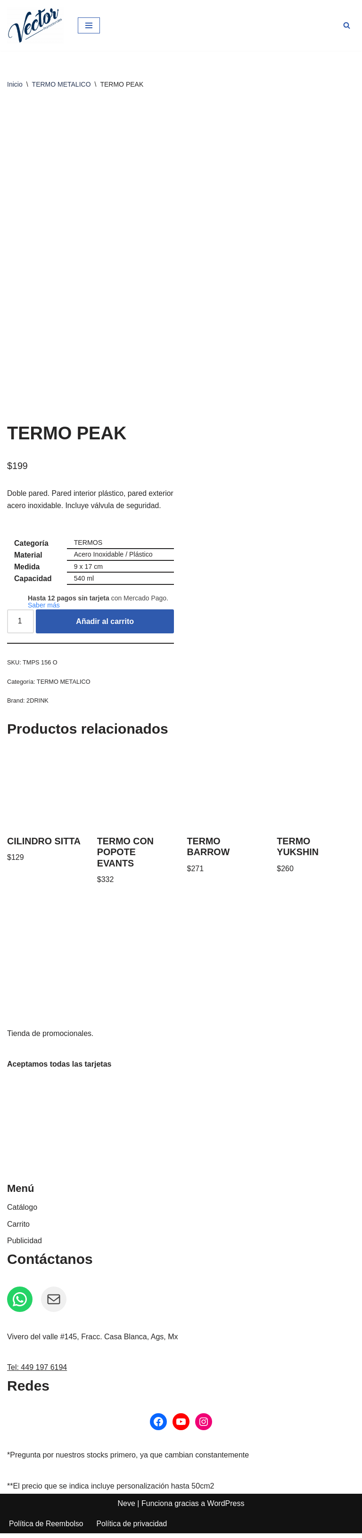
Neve (126, 1508)
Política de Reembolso (46, 1528)
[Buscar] (346, 25)
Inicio (15, 84)
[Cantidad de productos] (20, 624)
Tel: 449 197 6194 (37, 1372)
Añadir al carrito (105, 624)
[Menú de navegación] (89, 25)
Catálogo (22, 1212)
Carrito (18, 1229)
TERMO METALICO (61, 84)
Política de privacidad (133, 1528)
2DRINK (38, 703)
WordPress (226, 1508)
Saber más (44, 608)
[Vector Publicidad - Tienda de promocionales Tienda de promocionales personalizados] (35, 25)
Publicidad (24, 1245)
